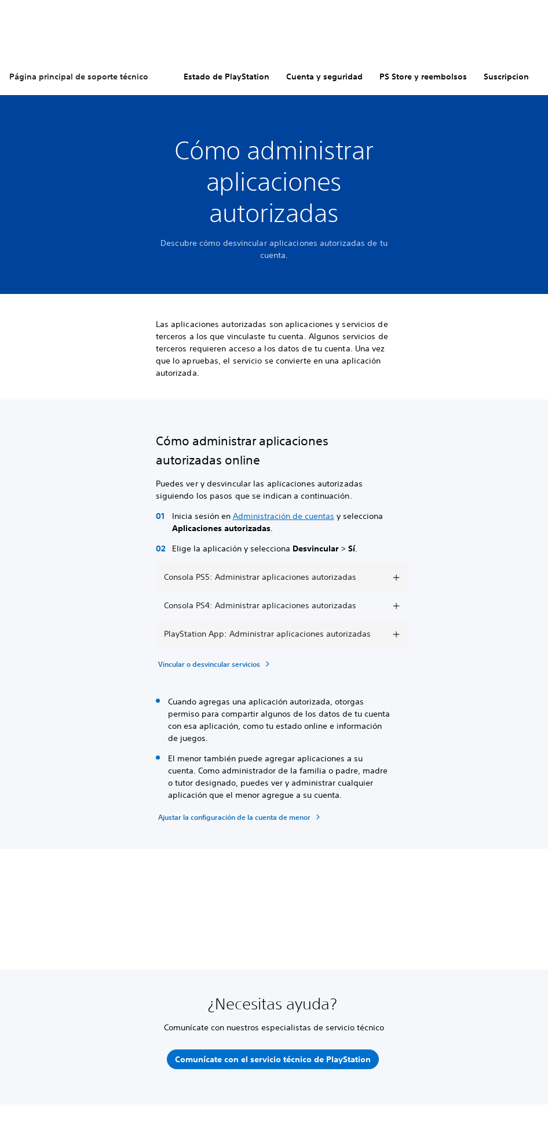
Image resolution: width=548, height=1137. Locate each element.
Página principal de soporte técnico (78, 76)
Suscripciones (511, 76)
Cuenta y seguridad (324, 76)
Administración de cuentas (283, 516)
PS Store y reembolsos (423, 76)
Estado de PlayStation (226, 76)
